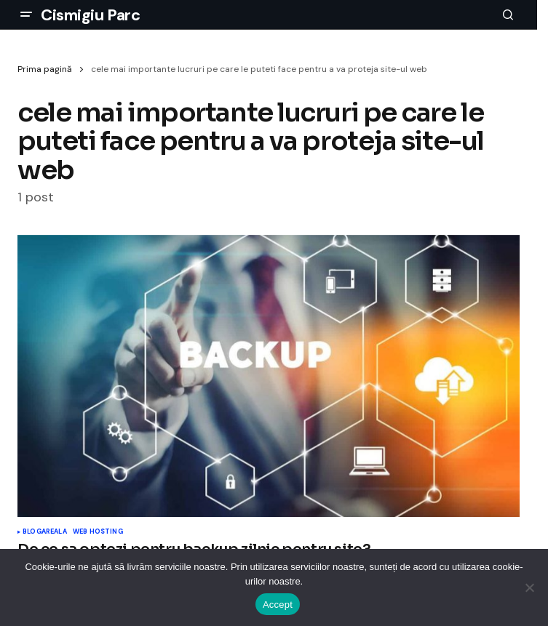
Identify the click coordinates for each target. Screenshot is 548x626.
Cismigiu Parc (90, 14)
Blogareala (45, 532)
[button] (26, 14)
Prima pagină (44, 69)
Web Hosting (98, 532)
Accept (278, 604)
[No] (530, 587)
